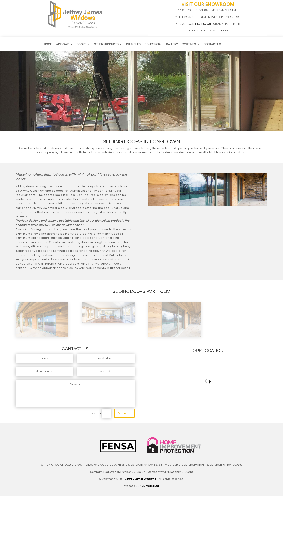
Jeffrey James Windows (140, 478)
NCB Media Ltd (149, 486)
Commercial (153, 44)
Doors (81, 44)
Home (48, 44)
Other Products (106, 44)
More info (189, 44)
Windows (62, 44)
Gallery (172, 44)
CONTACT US (214, 30)
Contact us (212, 44)
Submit (124, 413)
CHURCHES (133, 44)
